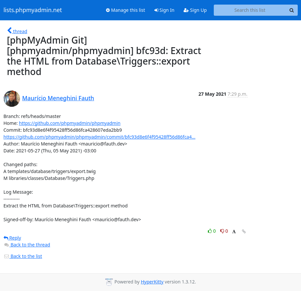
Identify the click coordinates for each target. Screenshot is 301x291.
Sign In (164, 10)
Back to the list (23, 256)
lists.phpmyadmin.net (33, 10)
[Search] (292, 10)
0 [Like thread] (212, 231)
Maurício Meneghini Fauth (58, 98)
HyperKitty (152, 282)
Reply (12, 238)
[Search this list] (250, 10)
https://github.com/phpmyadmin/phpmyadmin (70, 123)
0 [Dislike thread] (224, 231)
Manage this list (125, 10)
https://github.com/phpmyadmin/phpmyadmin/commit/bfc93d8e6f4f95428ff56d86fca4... (99, 137)
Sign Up (195, 10)
